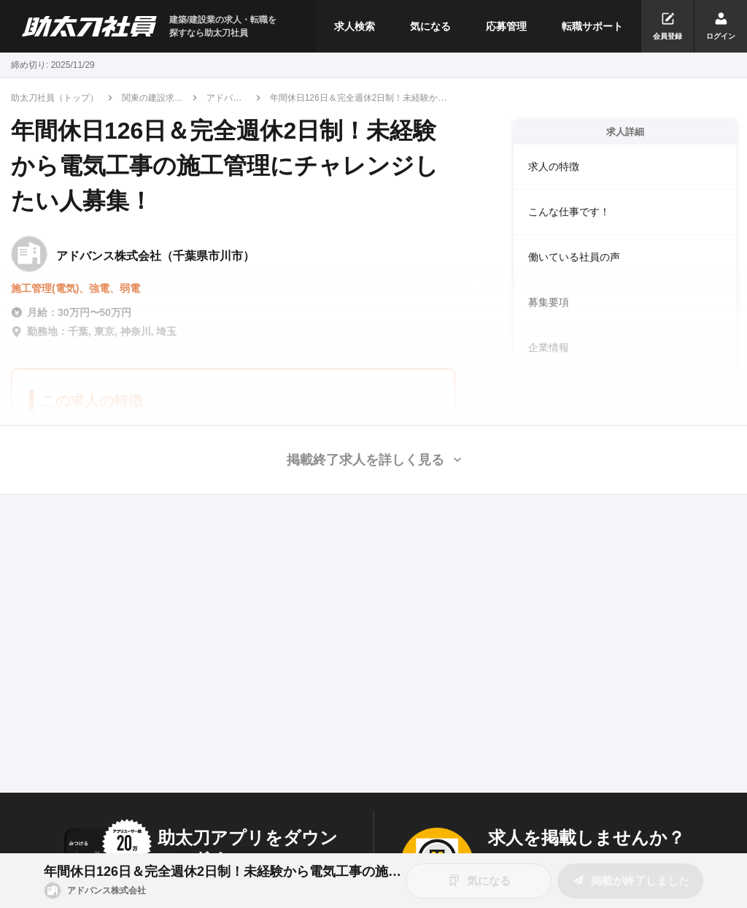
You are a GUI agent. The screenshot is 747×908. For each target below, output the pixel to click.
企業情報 (548, 347)
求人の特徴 (553, 166)
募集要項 (548, 302)
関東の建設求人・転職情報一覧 (152, 98)
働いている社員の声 (574, 257)
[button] (373, 460)
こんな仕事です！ (569, 212)
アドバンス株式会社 (223, 98)
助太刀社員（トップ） (54, 98)
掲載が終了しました (630, 881)
